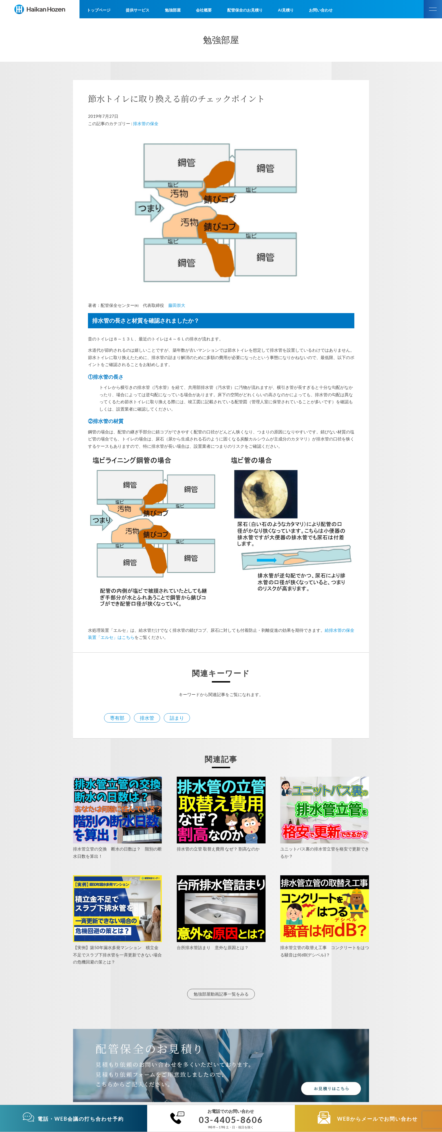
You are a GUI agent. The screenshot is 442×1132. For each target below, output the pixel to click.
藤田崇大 (176, 305)
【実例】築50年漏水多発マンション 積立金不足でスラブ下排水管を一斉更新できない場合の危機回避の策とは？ (117, 954)
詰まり (177, 718)
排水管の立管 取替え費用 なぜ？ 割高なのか (218, 848)
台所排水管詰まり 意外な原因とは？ (213, 947)
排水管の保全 (145, 123)
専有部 (117, 718)
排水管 (147, 718)
